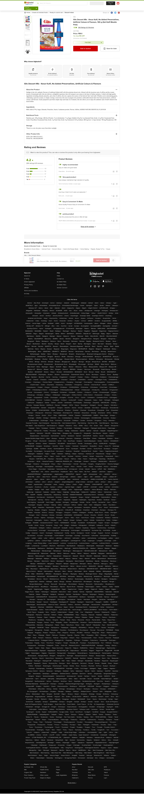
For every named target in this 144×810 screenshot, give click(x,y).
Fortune (106, 775)
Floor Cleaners (28, 775)
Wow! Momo (92, 775)
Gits (74, 16)
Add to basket (85, 49)
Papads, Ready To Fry (98, 249)
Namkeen (43, 772)
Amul (73, 767)
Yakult (106, 772)
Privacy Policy (28, 285)
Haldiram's (75, 778)
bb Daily (26, 293)
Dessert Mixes (57, 249)
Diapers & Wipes (45, 778)
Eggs (57, 772)
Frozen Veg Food (29, 778)
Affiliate (26, 288)
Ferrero (90, 778)
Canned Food (46, 249)
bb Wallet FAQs (61, 282)
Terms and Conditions (31, 291)
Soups (108, 249)
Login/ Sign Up (110, 3)
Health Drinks (44, 770)
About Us (27, 276)
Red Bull (74, 770)
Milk (25, 770)
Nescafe (90, 767)
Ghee (58, 767)
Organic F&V (28, 772)
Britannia (75, 775)
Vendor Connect (62, 288)
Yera (89, 772)
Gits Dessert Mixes (34, 255)
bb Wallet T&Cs (61, 285)
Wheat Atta (43, 767)
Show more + (72, 783)
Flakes (58, 770)
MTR (105, 767)
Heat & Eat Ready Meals (71, 249)
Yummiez (75, 772)
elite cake (91, 770)
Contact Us (60, 279)
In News (26, 279)
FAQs (58, 276)
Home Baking (85, 249)
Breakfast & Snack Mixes (32, 249)
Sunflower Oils (28, 767)
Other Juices (44, 775)
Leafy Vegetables (61, 775)
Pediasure (107, 770)
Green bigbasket (29, 282)
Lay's (105, 778)
